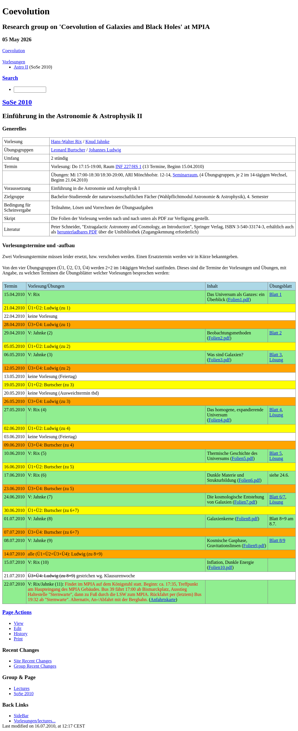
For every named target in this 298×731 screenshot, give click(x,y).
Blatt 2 (275, 332)
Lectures (22, 688)
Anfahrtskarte (163, 599)
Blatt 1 (275, 294)
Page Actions (17, 612)
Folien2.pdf (219, 338)
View (18, 623)
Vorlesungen (13, 61)
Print (18, 638)
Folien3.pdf (219, 359)
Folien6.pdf (249, 480)
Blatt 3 (275, 354)
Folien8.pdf (247, 518)
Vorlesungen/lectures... (35, 720)
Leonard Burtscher (68, 149)
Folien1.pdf (238, 299)
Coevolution (13, 50)
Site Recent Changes (33, 660)
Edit (17, 628)
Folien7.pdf (244, 502)
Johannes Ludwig (105, 149)
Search (10, 78)
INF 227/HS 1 (128, 166)
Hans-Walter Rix (66, 141)
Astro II (21, 67)
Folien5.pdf (242, 458)
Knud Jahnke (97, 141)
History (21, 633)
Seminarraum (184, 174)
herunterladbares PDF (77, 231)
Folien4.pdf (219, 420)
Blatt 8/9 (277, 540)
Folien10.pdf (220, 567)
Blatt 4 (275, 409)
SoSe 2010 (17, 102)
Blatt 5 (275, 453)
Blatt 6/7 (277, 496)
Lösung (276, 359)
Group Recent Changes (35, 666)
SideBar (21, 715)
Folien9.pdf (253, 545)
